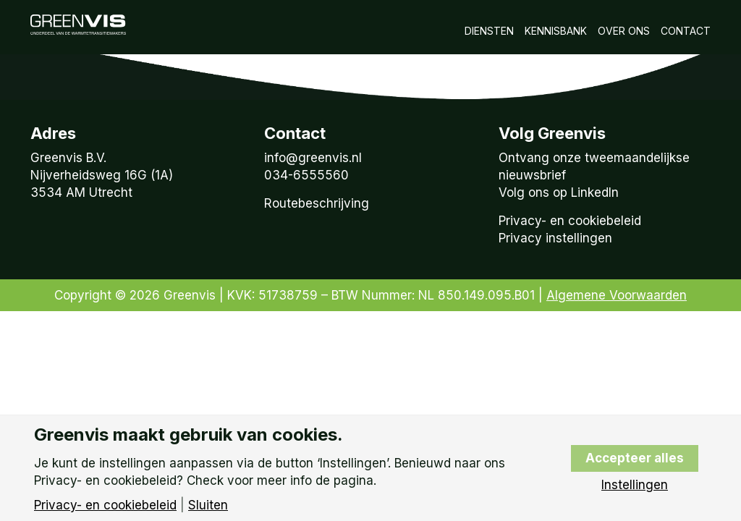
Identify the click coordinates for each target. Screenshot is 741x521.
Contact (686, 31)
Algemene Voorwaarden (616, 295)
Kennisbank (556, 31)
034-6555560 (306, 175)
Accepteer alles (634, 458)
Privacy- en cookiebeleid (570, 220)
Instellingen (634, 485)
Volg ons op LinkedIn (559, 192)
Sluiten (208, 505)
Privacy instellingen (555, 238)
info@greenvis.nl (313, 158)
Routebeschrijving (316, 203)
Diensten (489, 31)
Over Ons (624, 31)
